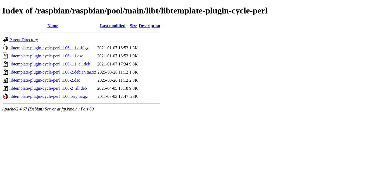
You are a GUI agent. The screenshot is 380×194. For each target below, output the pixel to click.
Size (133, 25)
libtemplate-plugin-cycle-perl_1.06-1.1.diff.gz (49, 48)
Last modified (113, 25)
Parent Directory (23, 39)
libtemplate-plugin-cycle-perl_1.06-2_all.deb (48, 88)
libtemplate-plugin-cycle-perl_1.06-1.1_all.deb (49, 64)
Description (149, 25)
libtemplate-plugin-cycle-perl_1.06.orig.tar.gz (48, 96)
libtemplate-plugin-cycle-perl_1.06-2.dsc (44, 80)
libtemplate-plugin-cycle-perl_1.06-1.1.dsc (46, 56)
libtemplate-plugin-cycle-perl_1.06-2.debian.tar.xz (52, 72)
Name (52, 25)
